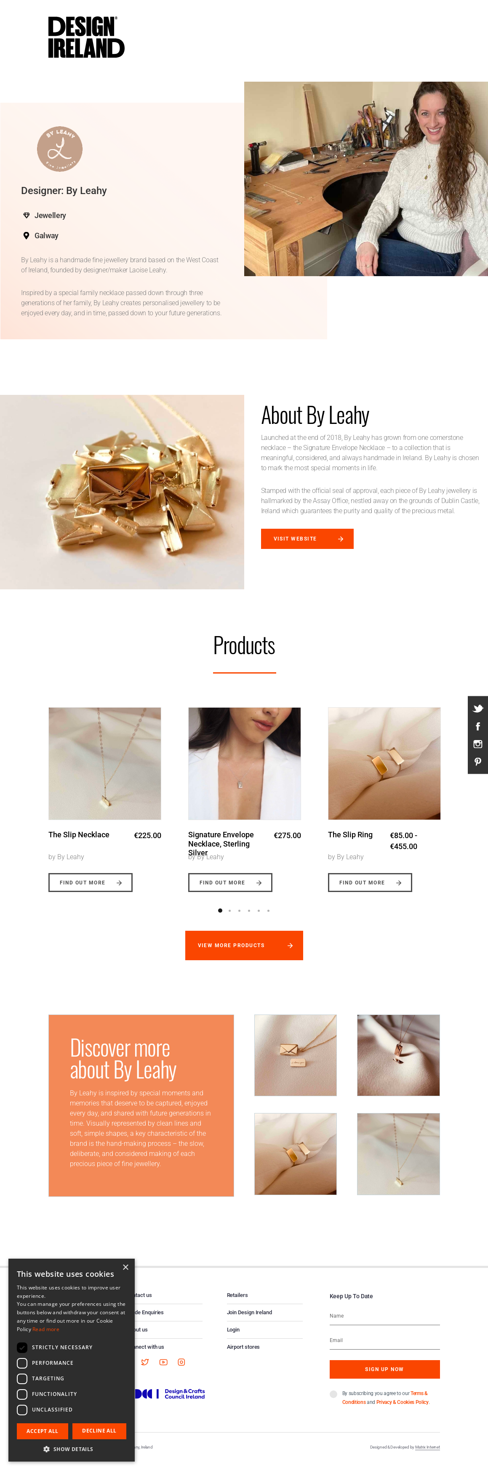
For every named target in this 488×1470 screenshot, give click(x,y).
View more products (231, 953)
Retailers (237, 1302)
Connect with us (146, 1354)
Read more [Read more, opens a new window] (45, 1329)
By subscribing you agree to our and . (386, 1405)
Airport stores (243, 1354)
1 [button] (220, 918)
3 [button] (239, 918)
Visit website (295, 539)
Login (233, 1337)
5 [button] (259, 918)
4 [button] (249, 918)
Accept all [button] (42, 1431)
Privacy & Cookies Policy (402, 1409)
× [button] (125, 1268)
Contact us (139, 1302)
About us (137, 1337)
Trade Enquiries (145, 1319)
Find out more (83, 890)
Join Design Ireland (249, 1319)
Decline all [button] (99, 1430)
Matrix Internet (427, 1454)
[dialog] (71, 1360)
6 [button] (269, 918)
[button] (71, 1449)
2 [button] (230, 918)
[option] (105, 797)
